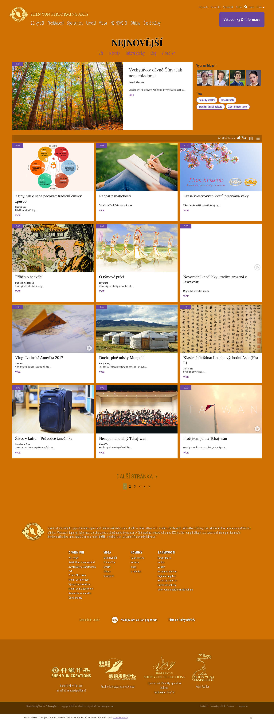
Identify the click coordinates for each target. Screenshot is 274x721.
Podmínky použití (216, 706)
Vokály (161, 566)
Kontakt (239, 7)
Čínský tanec (164, 557)
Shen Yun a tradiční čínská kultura (175, 589)
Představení (55, 23)
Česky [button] (260, 7)
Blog (18, 145)
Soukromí (230, 706)
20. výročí (37, 23)
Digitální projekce (167, 576)
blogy (133, 566)
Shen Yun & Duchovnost (80, 588)
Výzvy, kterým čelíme (79, 584)
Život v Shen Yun (77, 575)
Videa (103, 23)
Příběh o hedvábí (28, 277)
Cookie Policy (120, 717)
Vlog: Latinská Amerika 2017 (39, 357)
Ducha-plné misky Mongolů (122, 357)
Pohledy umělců (207, 100)
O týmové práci (111, 277)
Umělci (91, 23)
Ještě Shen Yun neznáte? (81, 562)
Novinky (136, 552)
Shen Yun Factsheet (78, 579)
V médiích (109, 576)
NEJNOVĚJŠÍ (119, 23)
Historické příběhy (167, 584)
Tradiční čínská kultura (210, 106)
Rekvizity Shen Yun (167, 580)
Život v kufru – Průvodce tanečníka (43, 438)
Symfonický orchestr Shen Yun (82, 568)
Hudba (161, 562)
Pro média (204, 7)
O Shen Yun (76, 552)
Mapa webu (243, 706)
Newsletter (216, 7)
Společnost (75, 23)
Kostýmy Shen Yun (167, 571)
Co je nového (137, 557)
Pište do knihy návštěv (181, 620)
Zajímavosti (228, 7)
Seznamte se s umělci (79, 593)
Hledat (249, 7)
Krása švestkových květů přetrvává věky (216, 196)
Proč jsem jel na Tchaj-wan (205, 438)
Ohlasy (135, 23)
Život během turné (237, 106)
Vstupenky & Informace (242, 19)
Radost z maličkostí (115, 196)
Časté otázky (151, 23)
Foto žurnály (227, 100)
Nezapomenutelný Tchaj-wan (122, 438)
